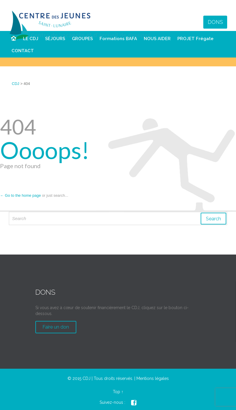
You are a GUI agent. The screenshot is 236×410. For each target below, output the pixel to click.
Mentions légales (152, 378)
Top (116, 391)
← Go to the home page (20, 195)
